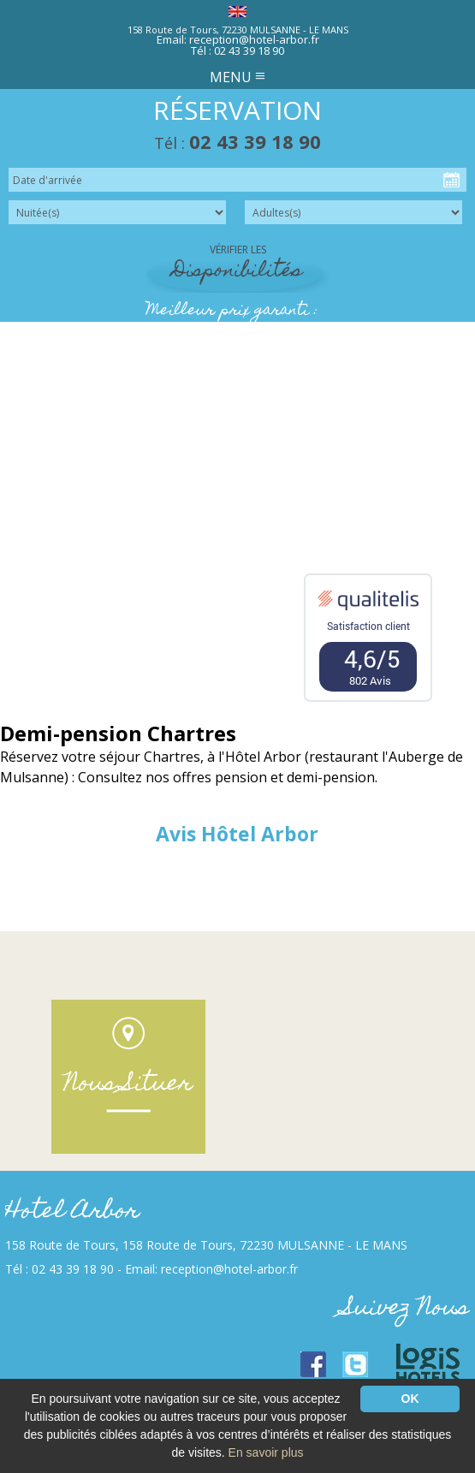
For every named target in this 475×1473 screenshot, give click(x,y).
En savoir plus (266, 1452)
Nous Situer (128, 1085)
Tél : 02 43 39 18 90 (237, 50)
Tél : (237, 143)
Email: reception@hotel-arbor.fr (238, 39)
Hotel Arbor (72, 1212)
